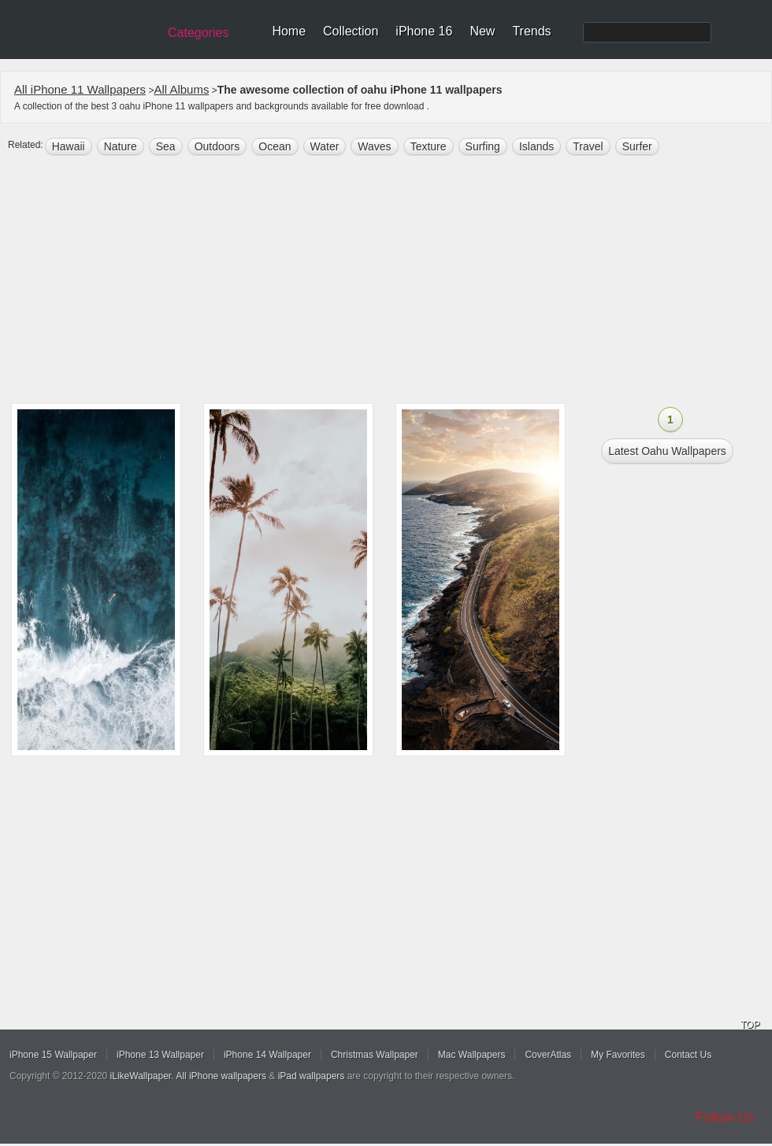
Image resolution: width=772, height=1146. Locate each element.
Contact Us (688, 1054)
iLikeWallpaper (141, 1075)
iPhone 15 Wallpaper (53, 1054)
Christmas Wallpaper (374, 1054)
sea (166, 146)
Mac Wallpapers (472, 1054)
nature (120, 146)
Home (289, 31)
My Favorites (618, 1054)
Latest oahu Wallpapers (667, 451)
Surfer (637, 146)
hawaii (68, 146)
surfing (483, 146)
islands (536, 146)
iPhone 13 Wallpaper (160, 1054)
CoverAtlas (548, 1054)
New (482, 31)
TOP (749, 1024)
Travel (588, 146)
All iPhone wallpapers (221, 1075)
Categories (198, 32)
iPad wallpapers (311, 1075)
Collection (350, 31)
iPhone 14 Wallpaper (267, 1054)
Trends (531, 31)
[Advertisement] (386, 281)
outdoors (217, 146)
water (325, 146)
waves (374, 146)
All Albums (181, 89)
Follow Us (725, 1117)
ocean (274, 146)
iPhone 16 (423, 31)
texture (428, 146)
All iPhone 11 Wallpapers (80, 89)
